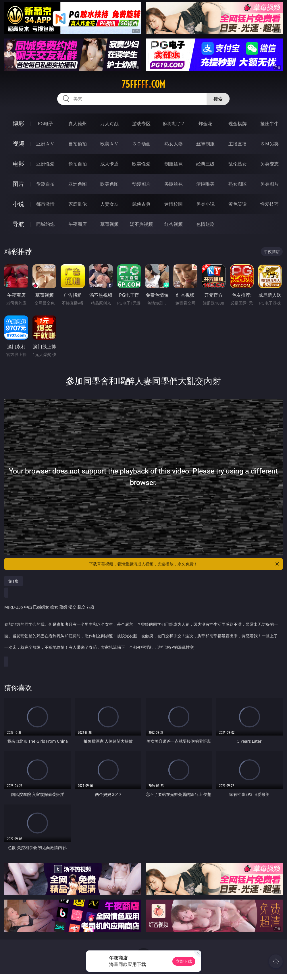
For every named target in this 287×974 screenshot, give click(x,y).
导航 (18, 224)
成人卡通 (109, 164)
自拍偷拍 (77, 143)
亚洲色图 (77, 184)
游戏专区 (141, 123)
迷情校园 (173, 204)
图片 (18, 184)
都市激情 (45, 204)
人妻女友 (109, 204)
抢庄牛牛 (269, 123)
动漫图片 (141, 184)
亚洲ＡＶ (45, 143)
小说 (18, 204)
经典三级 (205, 164)
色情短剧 (205, 224)
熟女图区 (237, 184)
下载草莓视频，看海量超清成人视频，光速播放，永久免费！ (184, 564)
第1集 (13, 581)
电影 (18, 164)
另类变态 (269, 164)
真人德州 (77, 123)
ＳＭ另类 (269, 143)
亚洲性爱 (45, 164)
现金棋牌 (237, 123)
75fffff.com (143, 84)
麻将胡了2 (173, 123)
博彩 (18, 123)
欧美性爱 (141, 164)
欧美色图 (109, 184)
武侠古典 (141, 204)
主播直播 (237, 143)
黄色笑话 (237, 204)
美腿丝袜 (173, 184)
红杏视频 (173, 224)
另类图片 (269, 184)
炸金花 (205, 123)
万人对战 (109, 123)
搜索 (218, 99)
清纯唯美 (205, 184)
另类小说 (205, 204)
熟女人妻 (173, 143)
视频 (18, 143)
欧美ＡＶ (109, 143)
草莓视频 (109, 224)
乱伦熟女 (237, 164)
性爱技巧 (269, 204)
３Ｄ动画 (141, 143)
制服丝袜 (173, 164)
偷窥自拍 (45, 184)
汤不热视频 (141, 224)
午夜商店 (77, 224)
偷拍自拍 (77, 164)
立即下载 (184, 961)
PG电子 (45, 123)
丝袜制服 (205, 143)
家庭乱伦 (77, 204)
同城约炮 (45, 224)
